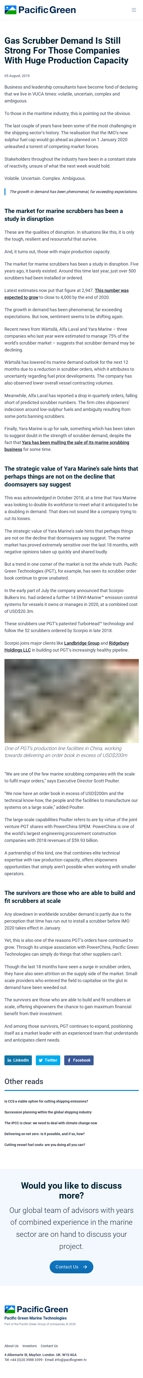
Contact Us (71, 1266)
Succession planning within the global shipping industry (48, 1112)
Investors (29, 1346)
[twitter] (48, 1060)
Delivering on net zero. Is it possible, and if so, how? (44, 1134)
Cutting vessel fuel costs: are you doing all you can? (44, 1145)
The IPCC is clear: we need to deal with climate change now (50, 1123)
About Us (11, 1346)
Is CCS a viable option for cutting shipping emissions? (46, 1101)
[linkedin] (18, 1060)
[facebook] (79, 1060)
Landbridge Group (82, 643)
